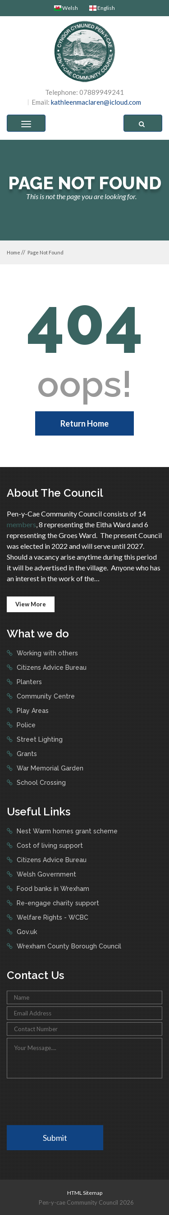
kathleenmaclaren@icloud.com (96, 102)
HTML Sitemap (84, 1192)
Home (13, 252)
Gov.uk (26, 931)
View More (30, 604)
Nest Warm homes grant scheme (66, 831)
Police (25, 725)
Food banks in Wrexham (52, 888)
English (102, 7)
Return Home (84, 423)
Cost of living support (49, 845)
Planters (28, 681)
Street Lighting (39, 739)
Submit (55, 1138)
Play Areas (32, 710)
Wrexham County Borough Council (68, 946)
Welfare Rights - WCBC (51, 917)
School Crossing (40, 782)
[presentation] (75, 1100)
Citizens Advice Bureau (51, 667)
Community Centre (45, 696)
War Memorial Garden (49, 768)
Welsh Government (45, 874)
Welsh (66, 7)
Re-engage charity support (57, 903)
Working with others (46, 653)
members (21, 524)
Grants (26, 753)
